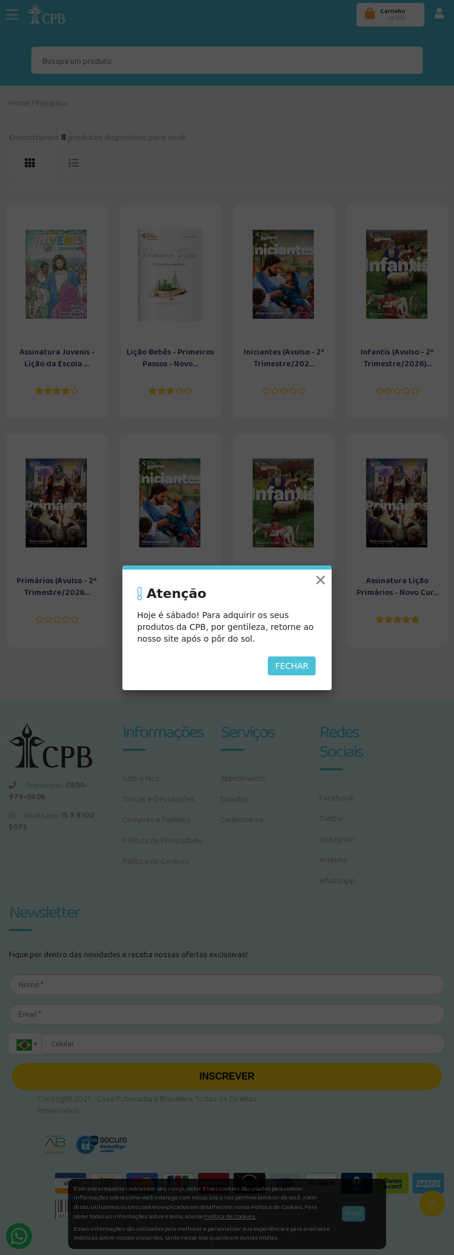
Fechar (292, 666)
